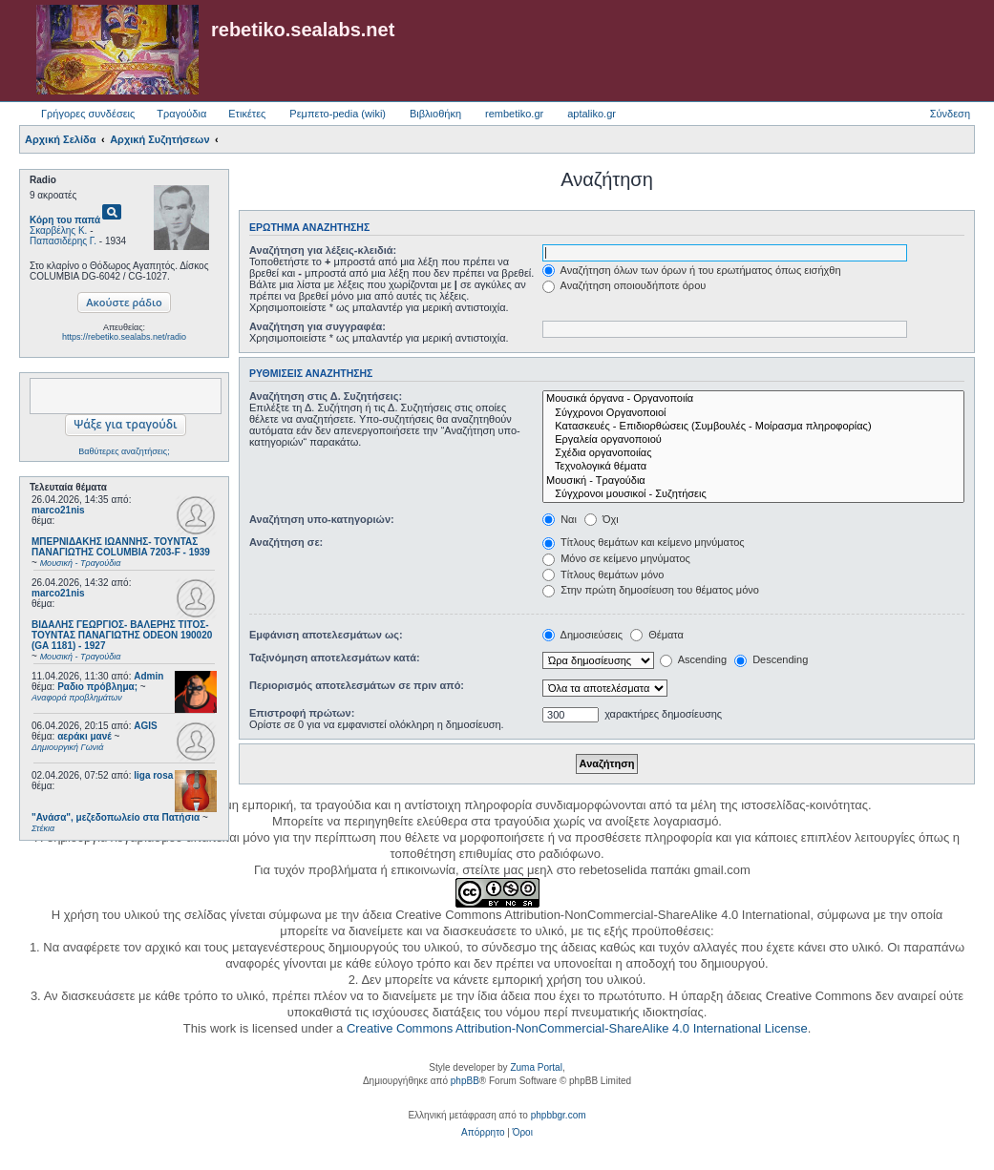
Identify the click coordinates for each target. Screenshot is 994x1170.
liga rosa (153, 775)
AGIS (145, 726)
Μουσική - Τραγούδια (753, 481)
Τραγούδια (181, 113)
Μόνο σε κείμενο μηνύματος (616, 558)
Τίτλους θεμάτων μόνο (603, 574)
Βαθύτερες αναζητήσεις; (123, 451)
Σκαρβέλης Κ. (58, 230)
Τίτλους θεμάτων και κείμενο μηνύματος (643, 542)
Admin (148, 676)
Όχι (601, 519)
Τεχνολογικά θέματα (753, 466)
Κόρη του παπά (65, 220)
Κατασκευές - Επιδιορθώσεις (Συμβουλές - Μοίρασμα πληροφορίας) (753, 426)
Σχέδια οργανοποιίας (753, 453)
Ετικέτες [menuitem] (246, 113)
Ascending (693, 659)
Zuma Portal (535, 1067)
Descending (771, 659)
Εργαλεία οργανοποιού (753, 440)
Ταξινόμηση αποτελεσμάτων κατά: (334, 657)
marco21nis (58, 510)
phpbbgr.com (558, 1115)
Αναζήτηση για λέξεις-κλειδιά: (322, 250)
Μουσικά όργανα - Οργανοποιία (753, 399)
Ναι (559, 519)
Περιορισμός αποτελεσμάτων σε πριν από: (356, 685)
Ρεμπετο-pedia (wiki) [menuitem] (337, 113)
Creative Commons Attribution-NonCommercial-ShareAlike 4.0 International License (577, 1028)
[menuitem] (482, 1132)
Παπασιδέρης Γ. (63, 241)
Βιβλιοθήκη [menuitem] (435, 113)
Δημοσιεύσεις (582, 634)
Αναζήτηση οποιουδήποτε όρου (624, 285)
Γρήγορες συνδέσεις (88, 113)
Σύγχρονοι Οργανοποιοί (753, 413)
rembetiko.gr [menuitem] (514, 113)
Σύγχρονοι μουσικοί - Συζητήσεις (753, 494)
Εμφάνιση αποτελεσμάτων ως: (326, 634)
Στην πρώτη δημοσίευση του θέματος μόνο (650, 589)
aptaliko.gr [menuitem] (591, 113)
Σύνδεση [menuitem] (950, 113)
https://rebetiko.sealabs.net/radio (124, 337)
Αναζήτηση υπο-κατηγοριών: (321, 519)
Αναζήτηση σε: (286, 542)
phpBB (465, 1081)
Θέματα (657, 634)
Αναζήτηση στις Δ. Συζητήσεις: (325, 396)
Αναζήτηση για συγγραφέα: (317, 326)
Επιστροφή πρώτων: (301, 713)
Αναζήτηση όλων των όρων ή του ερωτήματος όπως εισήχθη (691, 270)
